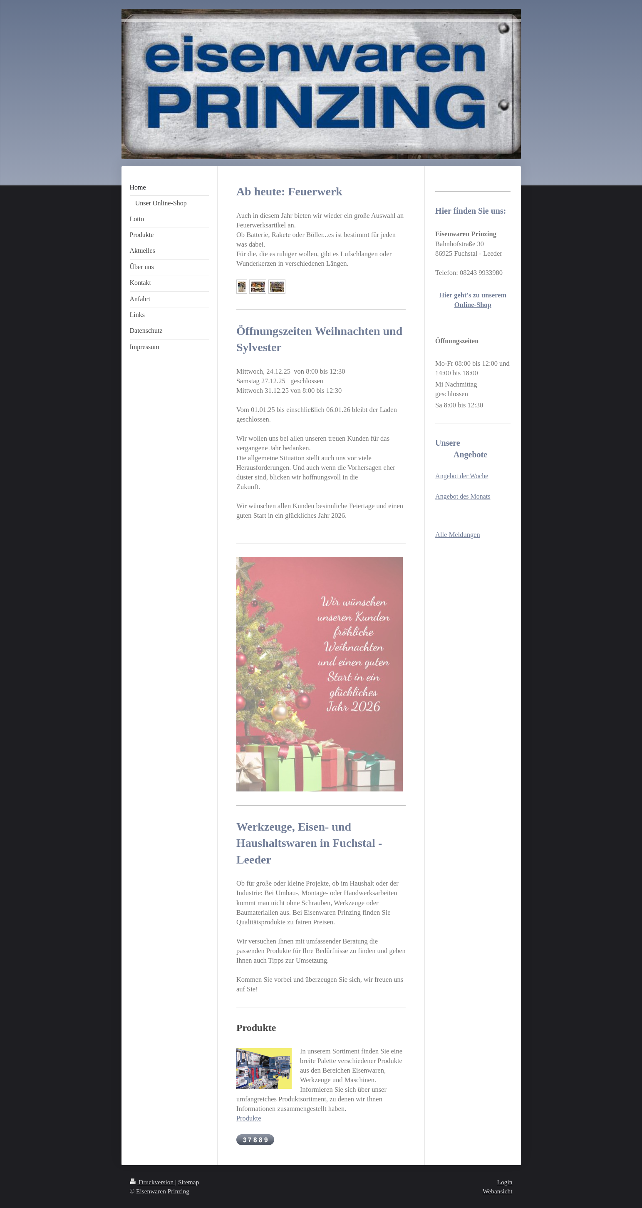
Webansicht (497, 1191)
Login (505, 1182)
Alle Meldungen (457, 535)
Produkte (248, 1118)
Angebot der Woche (461, 475)
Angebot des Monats (462, 496)
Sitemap (188, 1182)
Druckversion (152, 1182)
